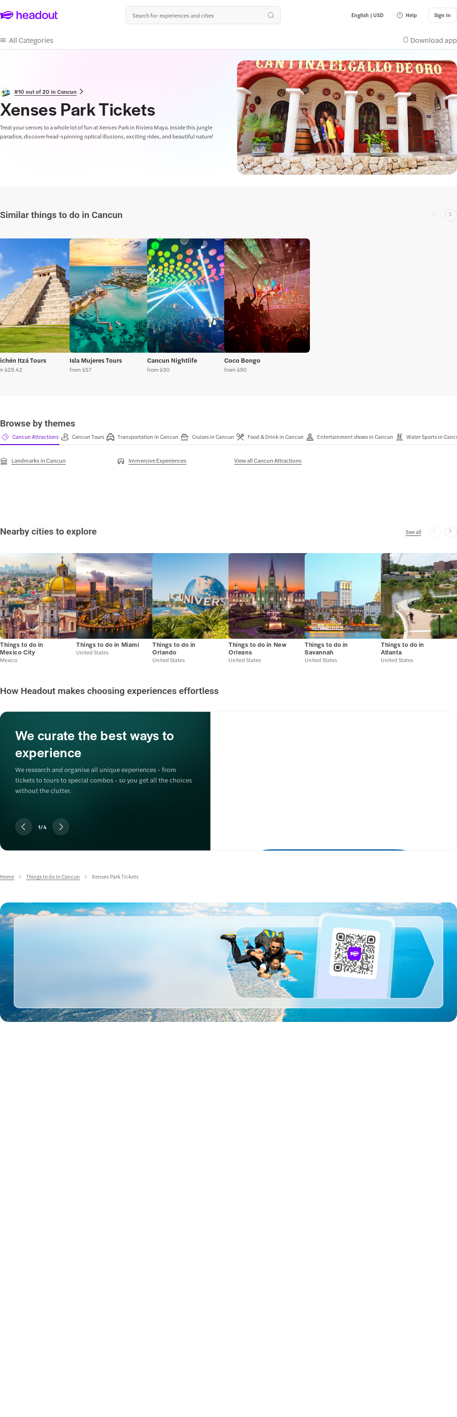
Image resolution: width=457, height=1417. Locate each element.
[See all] (413, 531)
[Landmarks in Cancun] (33, 460)
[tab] (30, 437)
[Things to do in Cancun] (53, 876)
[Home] (7, 876)
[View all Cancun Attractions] (268, 460)
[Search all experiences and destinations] (203, 15)
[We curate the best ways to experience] (333, 773)
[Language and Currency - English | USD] (367, 15)
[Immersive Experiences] (152, 460)
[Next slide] (451, 215)
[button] (406, 15)
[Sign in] (442, 15)
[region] (228, 304)
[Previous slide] (23, 826)
